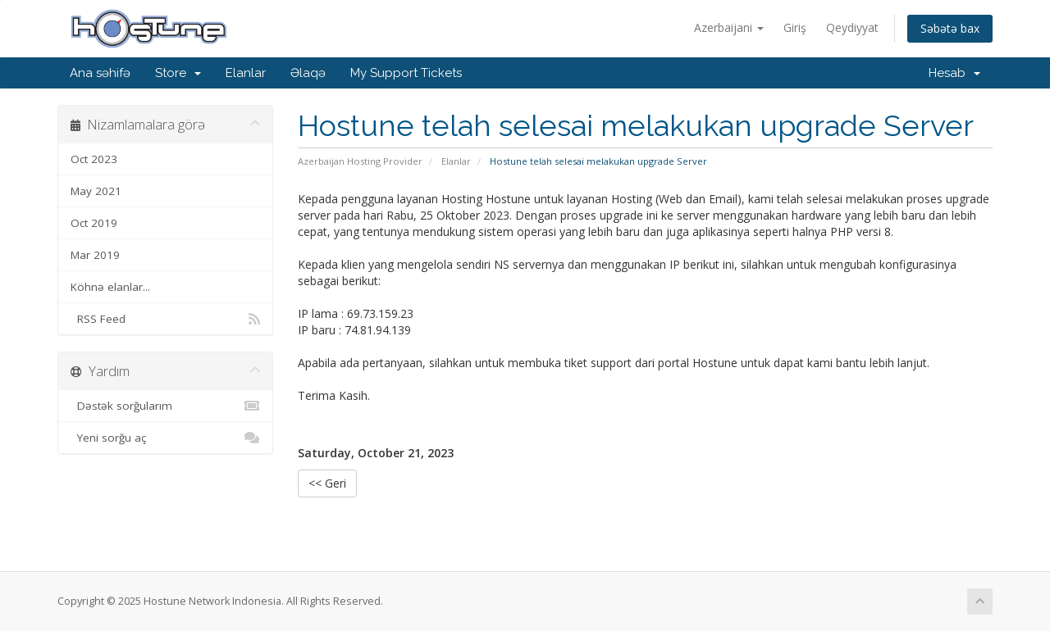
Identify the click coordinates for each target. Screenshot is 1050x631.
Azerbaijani (729, 27)
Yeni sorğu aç (165, 437)
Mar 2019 (95, 254)
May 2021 (96, 191)
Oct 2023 (94, 159)
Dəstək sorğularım (165, 405)
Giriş (794, 27)
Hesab (954, 73)
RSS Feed (165, 319)
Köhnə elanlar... (110, 286)
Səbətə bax (949, 28)
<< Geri (327, 483)
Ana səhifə (100, 73)
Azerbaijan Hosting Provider (360, 161)
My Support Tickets (406, 73)
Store (178, 73)
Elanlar (246, 73)
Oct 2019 (94, 223)
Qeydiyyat (852, 27)
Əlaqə (308, 73)
